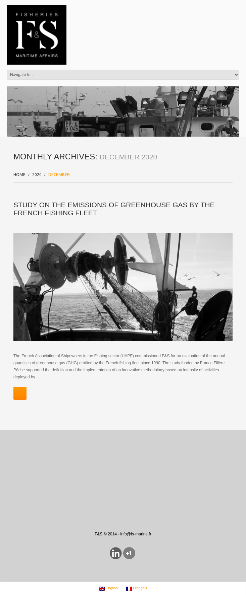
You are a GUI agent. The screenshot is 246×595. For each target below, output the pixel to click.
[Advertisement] (85, 453)
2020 (37, 174)
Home (19, 174)
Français (136, 588)
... (19, 393)
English (108, 588)
